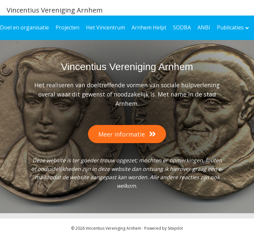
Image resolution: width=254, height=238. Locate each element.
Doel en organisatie (24, 27)
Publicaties (230, 27)
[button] (127, 134)
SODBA (182, 27)
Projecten (67, 27)
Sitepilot (175, 228)
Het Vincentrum (105, 27)
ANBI (203, 27)
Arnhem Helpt (149, 27)
